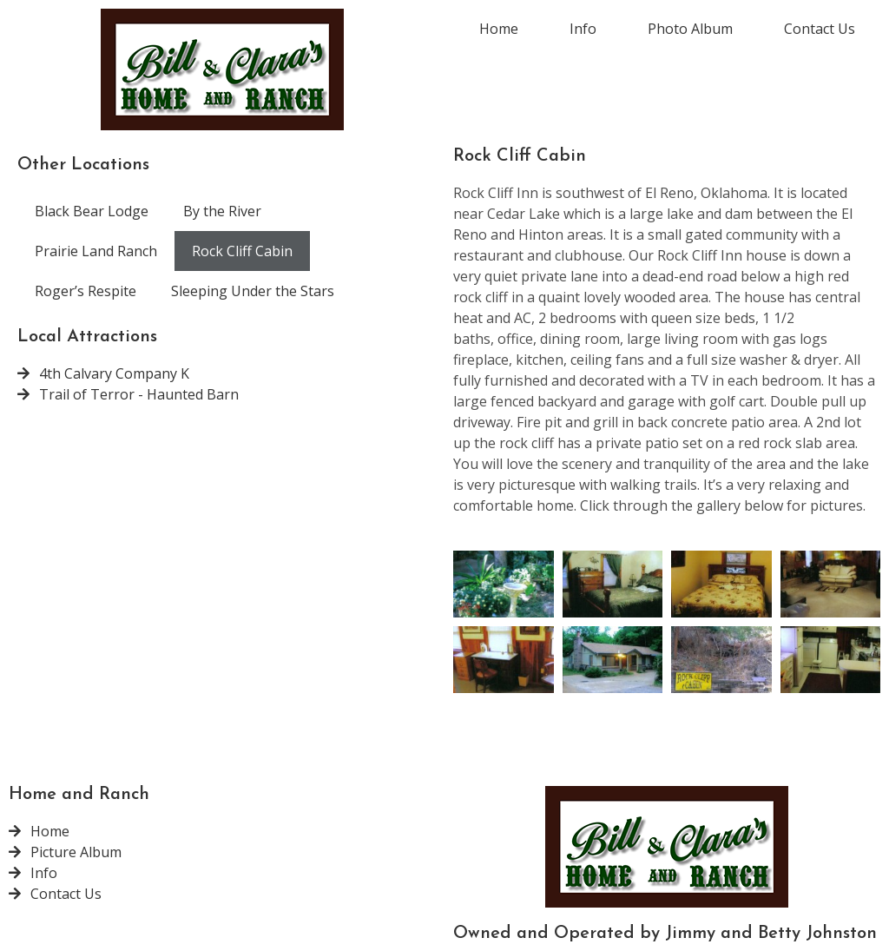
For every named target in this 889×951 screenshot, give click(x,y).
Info (583, 28)
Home (498, 28)
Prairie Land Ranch (96, 251)
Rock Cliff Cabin (242, 251)
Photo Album (690, 28)
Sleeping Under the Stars (252, 290)
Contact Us (819, 28)
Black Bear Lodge (91, 211)
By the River (222, 211)
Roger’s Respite (85, 290)
